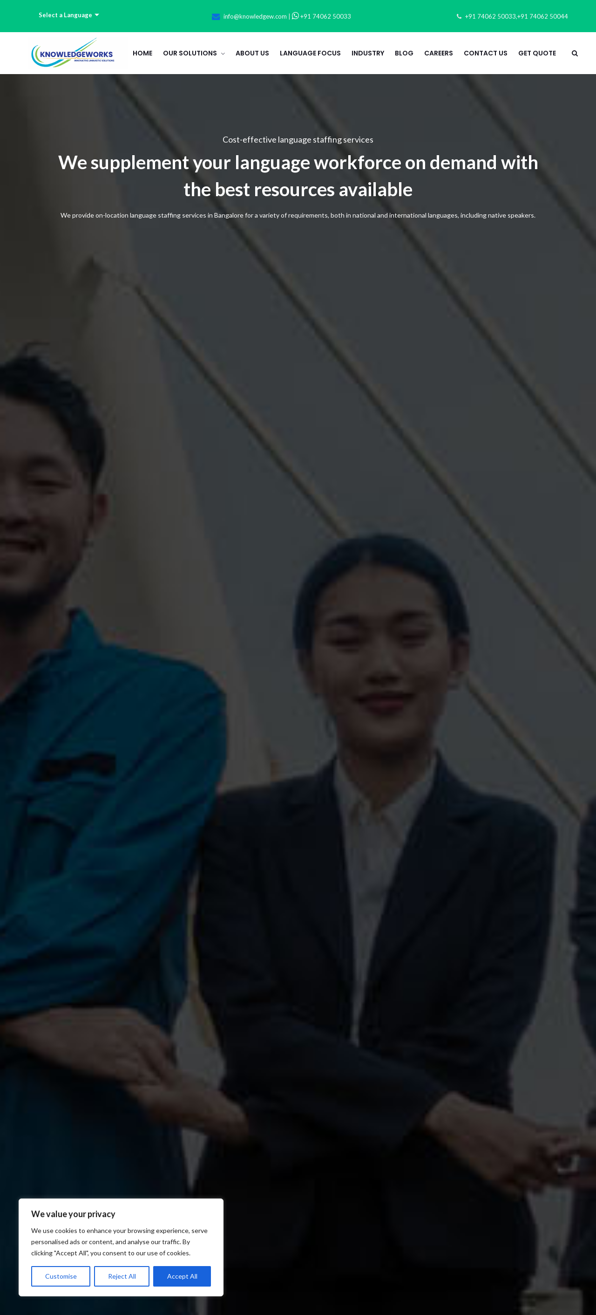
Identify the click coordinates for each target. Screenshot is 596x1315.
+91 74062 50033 (321, 16)
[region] (121, 1247)
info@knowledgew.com (255, 16)
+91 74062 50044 (542, 16)
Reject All (122, 1276)
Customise (61, 1276)
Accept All (182, 1276)
